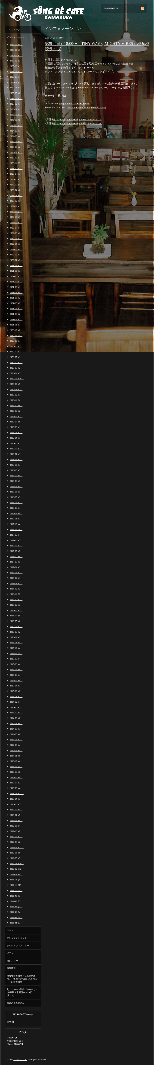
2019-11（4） (16, 400)
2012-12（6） (16, 820)
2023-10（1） (16, 168)
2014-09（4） (16, 712)
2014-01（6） (16, 755)
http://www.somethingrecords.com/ (86, 107)
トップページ (13, 30)
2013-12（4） (16, 761)
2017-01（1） (16, 583)
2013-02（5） (16, 809)
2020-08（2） (16, 351)
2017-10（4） (16, 535)
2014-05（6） (16, 734)
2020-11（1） (16, 335)
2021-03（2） (16, 314)
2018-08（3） (16, 481)
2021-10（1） (16, 276)
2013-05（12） (17, 793)
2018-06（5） (16, 491)
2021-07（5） (16, 292)
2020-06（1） (16, 362)
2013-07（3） (16, 782)
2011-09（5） (16, 896)
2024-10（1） (16, 125)
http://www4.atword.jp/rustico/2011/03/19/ (79, 123)
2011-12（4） (16, 879)
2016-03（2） (16, 632)
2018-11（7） (16, 465)
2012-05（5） (16, 858)
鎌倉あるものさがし (17, 1003)
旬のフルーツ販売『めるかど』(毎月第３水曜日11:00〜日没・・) (22, 992)
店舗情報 (11, 968)
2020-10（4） (16, 341)
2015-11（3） (16, 653)
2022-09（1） (16, 222)
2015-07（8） (16, 669)
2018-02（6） (16, 513)
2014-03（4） (16, 745)
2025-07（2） (16, 82)
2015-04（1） (16, 685)
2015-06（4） (16, 675)
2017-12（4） (16, 524)
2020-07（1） (16, 357)
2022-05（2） (16, 238)
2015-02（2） (16, 691)
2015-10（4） (16, 659)
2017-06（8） (16, 556)
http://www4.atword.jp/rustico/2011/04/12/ (79, 119)
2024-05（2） (16, 147)
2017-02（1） (16, 578)
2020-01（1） (16, 389)
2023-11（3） (16, 163)
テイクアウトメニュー (18, 945)
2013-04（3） (16, 799)
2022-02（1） (16, 254)
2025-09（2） (16, 71)
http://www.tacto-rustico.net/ (75, 103)
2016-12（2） (16, 588)
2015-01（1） (16, 696)
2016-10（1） (16, 599)
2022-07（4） (16, 227)
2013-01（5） (16, 815)
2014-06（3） (16, 729)
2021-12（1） (16, 265)
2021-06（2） (16, 298)
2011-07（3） (16, 906)
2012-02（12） (17, 869)
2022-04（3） (16, 244)
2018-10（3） (16, 470)
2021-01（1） (16, 324)
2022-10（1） (16, 217)
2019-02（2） (16, 448)
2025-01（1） (16, 109)
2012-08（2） (16, 842)
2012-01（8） (16, 874)
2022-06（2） (16, 233)
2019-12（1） (16, 395)
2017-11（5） (16, 529)
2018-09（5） (16, 475)
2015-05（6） (16, 680)
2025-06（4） (16, 87)
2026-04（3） (16, 50)
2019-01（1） (16, 454)
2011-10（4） (16, 890)
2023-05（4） (16, 184)
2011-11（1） (16, 885)
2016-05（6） (16, 621)
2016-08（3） (16, 610)
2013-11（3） (16, 766)
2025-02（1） (16, 104)
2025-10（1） (16, 66)
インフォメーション (17, 37)
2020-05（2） (16, 368)
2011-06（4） (16, 912)
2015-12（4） (16, 648)
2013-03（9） (16, 804)
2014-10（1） (16, 707)
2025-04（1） (16, 98)
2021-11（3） (16, 271)
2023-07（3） (16, 174)
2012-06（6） (16, 852)
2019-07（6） (16, 421)
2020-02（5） (16, 384)
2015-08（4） (16, 664)
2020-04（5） (16, 373)
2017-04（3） (16, 567)
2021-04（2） (16, 308)
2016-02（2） (16, 637)
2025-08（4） (16, 77)
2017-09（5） (16, 540)
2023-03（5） (16, 195)
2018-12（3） (16, 459)
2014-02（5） (16, 750)
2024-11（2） (16, 120)
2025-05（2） (16, 93)
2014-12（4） (16, 702)
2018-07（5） (16, 486)
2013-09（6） (16, 777)
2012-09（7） (16, 836)
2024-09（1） (16, 131)
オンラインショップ (17, 938)
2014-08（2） (16, 718)
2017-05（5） (16, 562)
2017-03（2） (16, 572)
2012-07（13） (17, 847)
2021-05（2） (16, 303)
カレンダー (12, 960)
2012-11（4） (16, 826)
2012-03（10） (17, 863)
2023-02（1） (16, 201)
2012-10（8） (16, 831)
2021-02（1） (16, 319)
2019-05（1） (16, 432)
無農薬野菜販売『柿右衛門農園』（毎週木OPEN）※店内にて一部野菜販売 (22, 979)
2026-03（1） (16, 55)
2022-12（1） (16, 206)
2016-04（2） (16, 626)
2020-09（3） (16, 346)
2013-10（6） (16, 772)
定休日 (10, 1021)
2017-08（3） (16, 545)
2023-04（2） (16, 190)
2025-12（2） (16, 60)
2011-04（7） (16, 923)
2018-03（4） (16, 508)
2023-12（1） (16, 157)
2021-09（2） (16, 281)
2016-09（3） (16, 605)
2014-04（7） (16, 739)
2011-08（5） (16, 901)
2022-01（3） (16, 260)
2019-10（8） (16, 405)
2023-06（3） (16, 179)
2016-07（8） (16, 615)
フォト (10, 930)
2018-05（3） (16, 497)
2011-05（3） (16, 917)
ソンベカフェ (20, 1059)
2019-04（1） (16, 438)
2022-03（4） (16, 249)
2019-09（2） (16, 411)
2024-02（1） (16, 152)
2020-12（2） (16, 330)
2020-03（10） (17, 378)
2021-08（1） (16, 287)
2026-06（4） (16, 44)
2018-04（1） (16, 502)
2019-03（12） (17, 443)
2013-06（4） (16, 788)
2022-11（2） (16, 211)
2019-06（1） (16, 427)
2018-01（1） (16, 518)
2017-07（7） (16, 551)
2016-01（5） (16, 642)
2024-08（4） (16, 136)
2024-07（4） (16, 141)
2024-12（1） (16, 114)
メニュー (11, 953)
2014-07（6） (16, 723)
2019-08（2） (16, 416)
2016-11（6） (16, 594)
